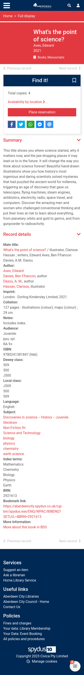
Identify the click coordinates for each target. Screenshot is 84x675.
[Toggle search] (69, 6)
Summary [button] (12, 140)
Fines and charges (17, 623)
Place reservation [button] (52, 111)
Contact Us (11, 607)
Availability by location (26, 102)
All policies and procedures (24, 639)
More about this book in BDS (25, 527)
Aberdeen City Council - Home (26, 602)
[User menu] (78, 6)
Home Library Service (19, 580)
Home (8, 16)
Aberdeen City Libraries (21, 596)
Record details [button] (17, 234)
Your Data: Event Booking (22, 634)
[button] (74, 81)
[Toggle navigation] (6, 5)
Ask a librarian (14, 575)
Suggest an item (15, 570)
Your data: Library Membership (26, 628)
